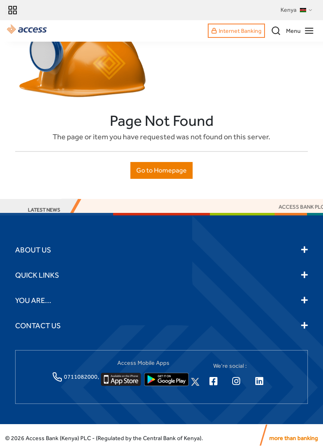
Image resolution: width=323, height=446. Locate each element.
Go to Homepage (161, 170)
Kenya (297, 10)
